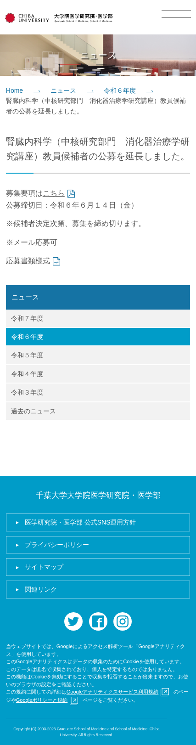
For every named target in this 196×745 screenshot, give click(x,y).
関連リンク (41, 589)
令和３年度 (27, 392)
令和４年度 (27, 374)
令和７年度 (27, 318)
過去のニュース (33, 411)
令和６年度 (120, 90)
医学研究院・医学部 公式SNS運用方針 (80, 522)
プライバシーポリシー (57, 544)
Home (14, 90)
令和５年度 (27, 355)
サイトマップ (44, 566)
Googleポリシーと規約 (41, 700)
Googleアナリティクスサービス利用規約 (112, 691)
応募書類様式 (28, 261)
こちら (54, 193)
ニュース (63, 90)
